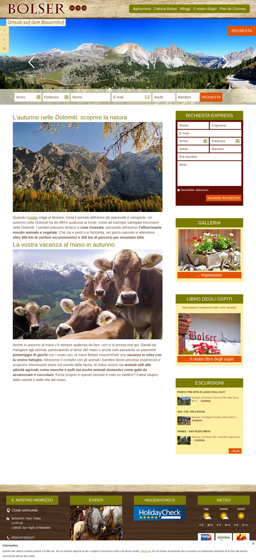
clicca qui (146, 551)
